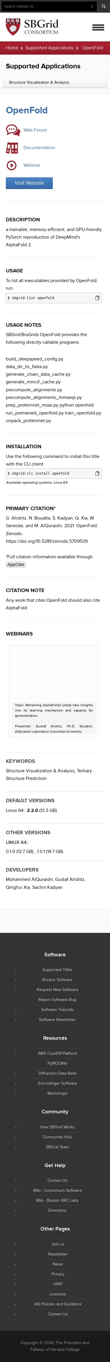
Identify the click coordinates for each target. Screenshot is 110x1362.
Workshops (57, 1093)
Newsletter (58, 1254)
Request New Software (57, 989)
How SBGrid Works (57, 1127)
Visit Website (29, 183)
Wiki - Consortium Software (57, 1190)
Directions (57, 1210)
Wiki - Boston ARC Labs (57, 1200)
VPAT (58, 1284)
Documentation (39, 148)
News (58, 1264)
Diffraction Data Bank (57, 1073)
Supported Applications (50, 48)
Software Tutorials (57, 1009)
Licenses (58, 1294)
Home (12, 48)
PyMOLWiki (57, 1063)
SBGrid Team (57, 1147)
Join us (58, 1244)
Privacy (58, 1274)
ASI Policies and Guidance (58, 1304)
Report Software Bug (57, 999)
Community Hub (57, 1137)
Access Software (57, 979)
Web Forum (35, 130)
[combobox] (55, 82)
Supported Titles (57, 969)
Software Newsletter (57, 1019)
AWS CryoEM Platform (57, 1053)
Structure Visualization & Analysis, (41, 771)
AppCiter (15, 564)
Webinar (31, 165)
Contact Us (57, 1180)
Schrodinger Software (57, 1083)
